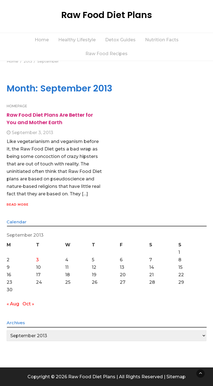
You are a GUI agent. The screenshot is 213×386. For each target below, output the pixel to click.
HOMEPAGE (17, 106)
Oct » (28, 303)
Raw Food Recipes (106, 53)
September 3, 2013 (32, 132)
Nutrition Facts (162, 39)
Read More (18, 204)
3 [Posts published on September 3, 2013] (37, 259)
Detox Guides (120, 39)
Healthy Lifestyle (77, 39)
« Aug (13, 303)
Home (42, 39)
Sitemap (176, 376)
